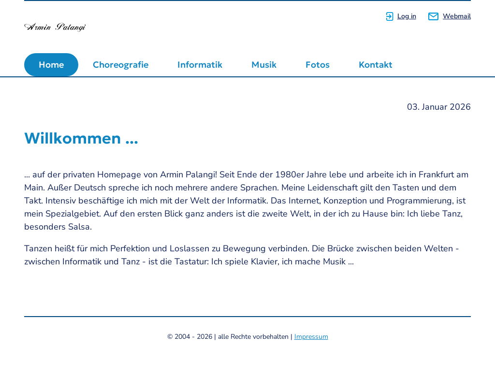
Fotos (318, 64)
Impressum (311, 336)
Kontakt (376, 64)
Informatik (199, 64)
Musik (264, 64)
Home (51, 64)
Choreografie (120, 64)
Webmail (457, 16)
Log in (406, 16)
